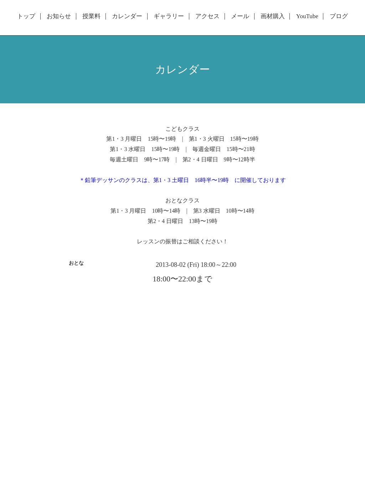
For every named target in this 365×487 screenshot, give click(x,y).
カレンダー (127, 16)
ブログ (339, 16)
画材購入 (273, 16)
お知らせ (59, 16)
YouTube (307, 16)
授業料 (91, 16)
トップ (26, 16)
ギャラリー (169, 16)
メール (240, 16)
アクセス (207, 16)
